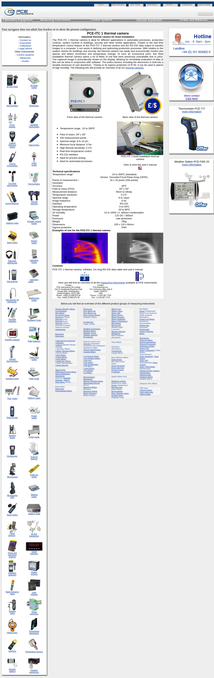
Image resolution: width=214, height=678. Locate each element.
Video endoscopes (146, 392)
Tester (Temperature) (147, 367)
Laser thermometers (91, 364)
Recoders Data (117, 387)
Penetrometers (117, 360)
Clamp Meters (60, 355)
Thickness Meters (146, 377)
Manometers (88, 379)
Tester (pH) (144, 360)
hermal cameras (134, 67)
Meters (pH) (116, 313)
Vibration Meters (146, 390)
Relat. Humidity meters (120, 393)
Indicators (87, 344)
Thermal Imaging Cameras (150, 371)
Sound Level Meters (147, 319)
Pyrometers (116, 372)
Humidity (67, 378)
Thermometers (145, 373)
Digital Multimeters (62, 374)
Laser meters (88, 362)
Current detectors (61, 365)
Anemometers (60, 329)
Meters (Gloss (117, 311)
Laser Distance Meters (92, 358)
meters (142, 333)
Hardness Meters (89, 331)
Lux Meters (88, 373)
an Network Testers (91, 356)
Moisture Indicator (118, 331)
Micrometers (116, 323)
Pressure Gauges (118, 370)
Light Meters (88, 370)
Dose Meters (60, 382)
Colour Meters (60, 359)
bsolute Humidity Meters (65, 309)
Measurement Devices (91, 383)
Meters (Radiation (118, 319)
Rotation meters (117, 395)
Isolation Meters (90, 352)
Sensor (142, 311)
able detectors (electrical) (65, 341)
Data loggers (34, 145)
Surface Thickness (147, 331)
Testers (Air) (144, 348)
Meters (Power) (117, 315)
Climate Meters (61, 357)
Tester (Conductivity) (148, 350)
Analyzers (59, 317)
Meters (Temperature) (120, 321)
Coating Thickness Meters (65, 351)
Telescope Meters (146, 340)
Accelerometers (61, 311)
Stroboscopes (144, 329)
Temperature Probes (147, 346)
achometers (144, 338)
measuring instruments (113, 282)
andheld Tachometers (92, 329)
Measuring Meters (90, 387)
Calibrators (59, 343)
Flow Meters (88, 311)
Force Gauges (12, 126)
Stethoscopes (144, 325)
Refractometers (117, 391)
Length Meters (89, 368)
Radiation (59, 380)
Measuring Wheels (90, 391)
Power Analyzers (118, 368)
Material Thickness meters (93, 381)
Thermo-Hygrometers (148, 344)
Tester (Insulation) (146, 356)
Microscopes (116, 325)
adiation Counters (119, 381)
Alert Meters (60, 313)
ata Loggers (60, 370)
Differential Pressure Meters (65, 372)
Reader (114, 385)
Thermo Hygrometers (12, 165)
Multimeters (34, 106)
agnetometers (89, 377)
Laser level (88, 360)
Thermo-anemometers (148, 342)
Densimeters (60, 376)
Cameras (58, 345)
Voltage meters (145, 394)
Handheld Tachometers (34, 126)
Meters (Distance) (90, 393)
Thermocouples (145, 375)
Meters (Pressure (118, 317)
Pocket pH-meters (118, 366)
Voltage (66, 380)
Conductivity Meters (63, 361)
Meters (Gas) (116, 309)
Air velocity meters (62, 315)
